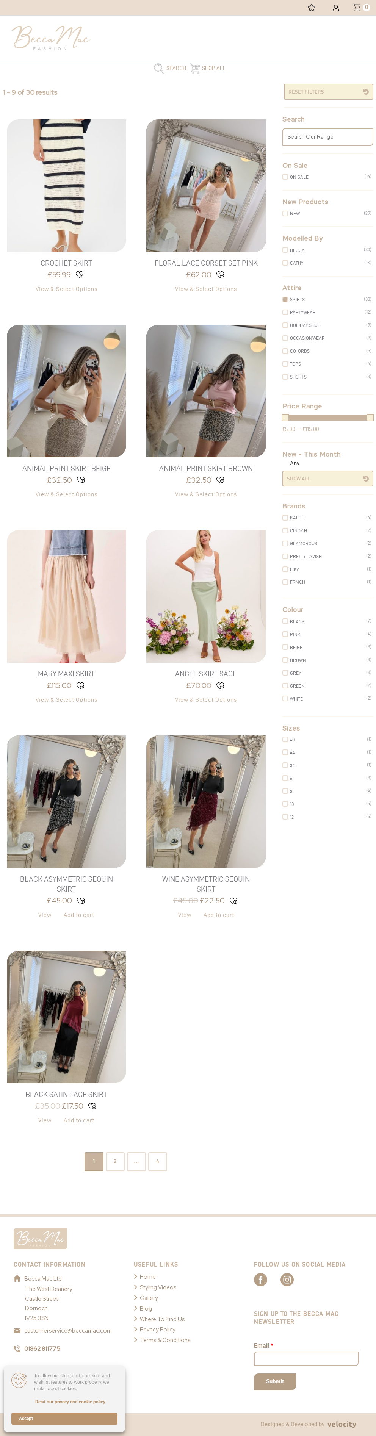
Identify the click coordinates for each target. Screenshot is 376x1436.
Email (263, 1345)
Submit (275, 1381)
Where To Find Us (162, 1319)
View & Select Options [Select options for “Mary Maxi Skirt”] (66, 699)
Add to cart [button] (79, 915)
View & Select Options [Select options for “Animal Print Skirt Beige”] (66, 494)
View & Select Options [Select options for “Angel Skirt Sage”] (206, 699)
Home (148, 1277)
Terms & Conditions (165, 1340)
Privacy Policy (157, 1330)
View (45, 915)
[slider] (285, 417)
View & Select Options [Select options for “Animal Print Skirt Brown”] (206, 494)
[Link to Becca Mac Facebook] (267, 1279)
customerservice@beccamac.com (63, 1330)
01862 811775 (37, 1349)
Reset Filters (306, 92)
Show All (298, 479)
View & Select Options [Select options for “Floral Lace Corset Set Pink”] (206, 289)
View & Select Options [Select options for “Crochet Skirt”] (66, 289)
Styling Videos (158, 1287)
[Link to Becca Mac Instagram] (293, 1279)
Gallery (149, 1298)
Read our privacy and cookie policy (70, 1402)
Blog (146, 1308)
